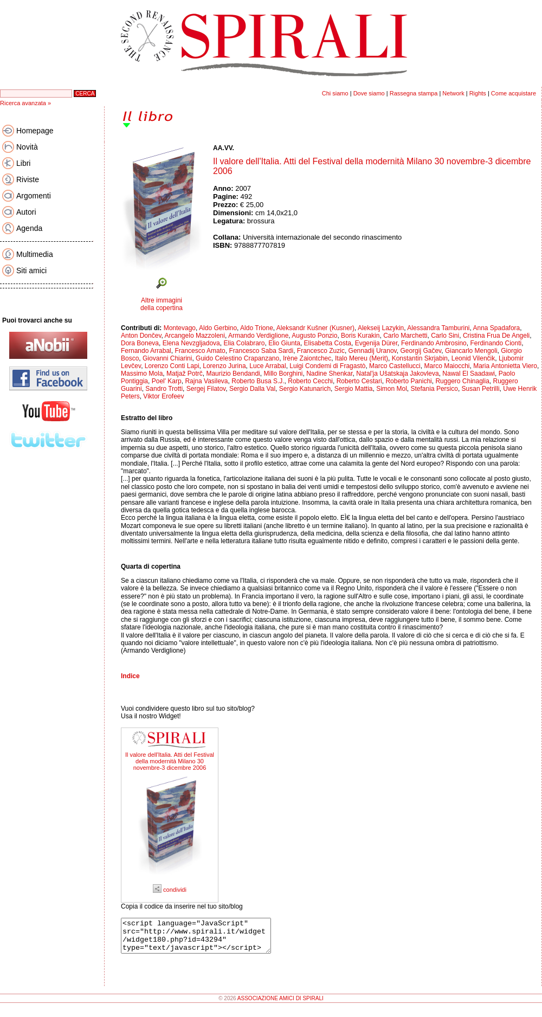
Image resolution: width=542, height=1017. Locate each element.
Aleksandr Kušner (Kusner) (315, 328)
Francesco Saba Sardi (261, 351)
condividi (169, 889)
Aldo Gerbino (218, 328)
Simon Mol (391, 388)
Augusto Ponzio (314, 335)
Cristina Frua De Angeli (496, 335)
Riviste (27, 179)
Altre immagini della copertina (161, 304)
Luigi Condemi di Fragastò (327, 366)
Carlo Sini (445, 335)
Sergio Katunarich (305, 388)
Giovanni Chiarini (167, 358)
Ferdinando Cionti (495, 343)
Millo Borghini (282, 373)
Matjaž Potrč (184, 373)
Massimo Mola (142, 373)
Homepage (35, 130)
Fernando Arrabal (146, 351)
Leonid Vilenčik (473, 358)
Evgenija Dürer (376, 343)
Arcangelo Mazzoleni (195, 335)
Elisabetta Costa (327, 343)
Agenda (29, 228)
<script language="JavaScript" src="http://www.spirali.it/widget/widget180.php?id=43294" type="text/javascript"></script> (204, 939)
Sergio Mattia (353, 388)
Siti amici (31, 270)
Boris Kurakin (360, 335)
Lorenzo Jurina (224, 366)
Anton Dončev (141, 335)
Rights (477, 93)
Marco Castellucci (395, 366)
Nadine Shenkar (329, 373)
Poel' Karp (167, 381)
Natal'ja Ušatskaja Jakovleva (397, 373)
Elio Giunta (284, 343)
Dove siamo (369, 93)
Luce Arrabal (267, 366)
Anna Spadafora (496, 328)
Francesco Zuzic (321, 351)
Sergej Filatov (205, 388)
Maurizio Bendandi (233, 373)
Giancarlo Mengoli (471, 351)
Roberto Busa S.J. (257, 381)
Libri (23, 163)
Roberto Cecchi (310, 381)
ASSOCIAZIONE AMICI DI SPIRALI (280, 1005)
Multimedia (34, 254)
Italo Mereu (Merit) (361, 358)
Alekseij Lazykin (381, 328)
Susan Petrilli (481, 388)
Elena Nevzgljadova (191, 343)
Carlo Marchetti (405, 335)
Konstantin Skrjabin (420, 358)
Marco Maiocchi (446, 366)
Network (453, 93)
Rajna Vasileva (206, 381)
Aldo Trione (256, 328)
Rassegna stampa (414, 93)
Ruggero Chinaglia (462, 381)
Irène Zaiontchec (307, 358)
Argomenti (33, 195)
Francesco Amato (200, 351)
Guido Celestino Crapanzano (237, 358)
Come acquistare (513, 93)
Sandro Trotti (164, 388)
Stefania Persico (434, 388)
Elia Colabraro (243, 343)
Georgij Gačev (420, 351)
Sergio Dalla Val (252, 388)
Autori (26, 212)
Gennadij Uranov (373, 351)
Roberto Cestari (359, 381)
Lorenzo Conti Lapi (172, 366)
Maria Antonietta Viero (505, 366)
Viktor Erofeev (163, 396)
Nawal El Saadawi (468, 373)
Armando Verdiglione (258, 335)
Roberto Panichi (408, 381)
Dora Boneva (140, 343)
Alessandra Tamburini (438, 328)
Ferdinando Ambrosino (434, 343)
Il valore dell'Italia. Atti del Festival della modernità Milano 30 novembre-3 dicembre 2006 (169, 761)
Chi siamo (335, 93)
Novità (27, 147)
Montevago (180, 328)
